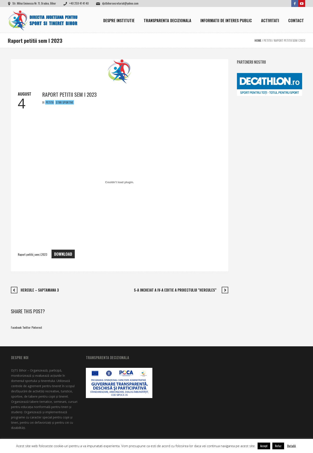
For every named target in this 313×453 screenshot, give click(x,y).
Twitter (26, 327)
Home (258, 40)
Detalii (291, 445)
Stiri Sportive (64, 102)
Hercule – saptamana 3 (40, 290)
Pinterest (37, 327)
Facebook (16, 327)
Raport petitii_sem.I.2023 (32, 254)
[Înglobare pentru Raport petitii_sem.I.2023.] (119, 182)
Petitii (267, 40)
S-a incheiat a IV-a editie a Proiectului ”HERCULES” (176, 290)
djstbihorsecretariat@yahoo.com (120, 3)
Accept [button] (264, 446)
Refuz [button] (278, 446)
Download (63, 254)
